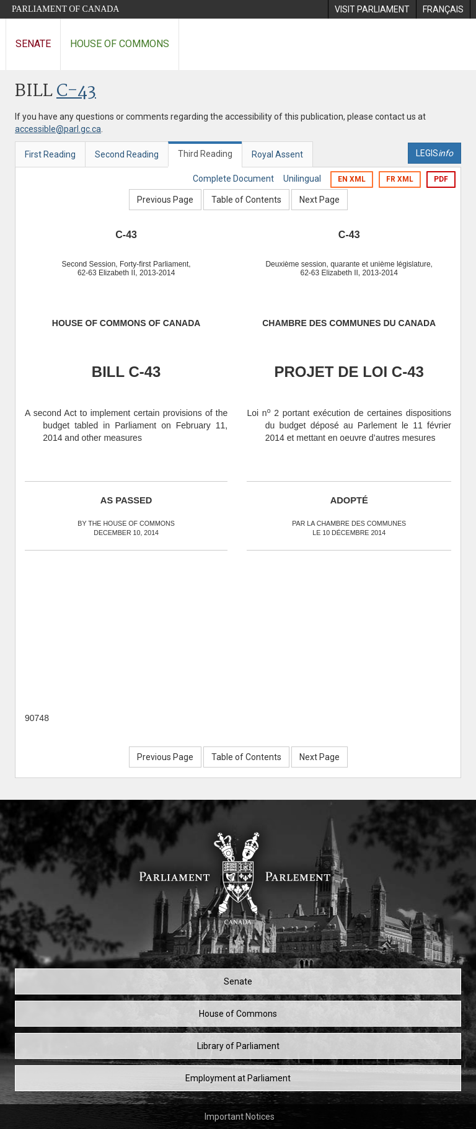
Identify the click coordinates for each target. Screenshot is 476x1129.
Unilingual (302, 179)
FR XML (399, 179)
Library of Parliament (238, 1046)
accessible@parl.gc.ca (58, 129)
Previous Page (165, 200)
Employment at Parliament (238, 1078)
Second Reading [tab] (127, 154)
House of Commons (119, 44)
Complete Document (233, 179)
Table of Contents (246, 200)
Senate (33, 44)
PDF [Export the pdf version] (441, 179)
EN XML (352, 179)
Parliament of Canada (65, 9)
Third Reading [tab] (205, 154)
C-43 (76, 91)
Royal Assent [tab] (277, 154)
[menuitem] (372, 9)
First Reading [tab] (50, 154)
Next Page (319, 200)
